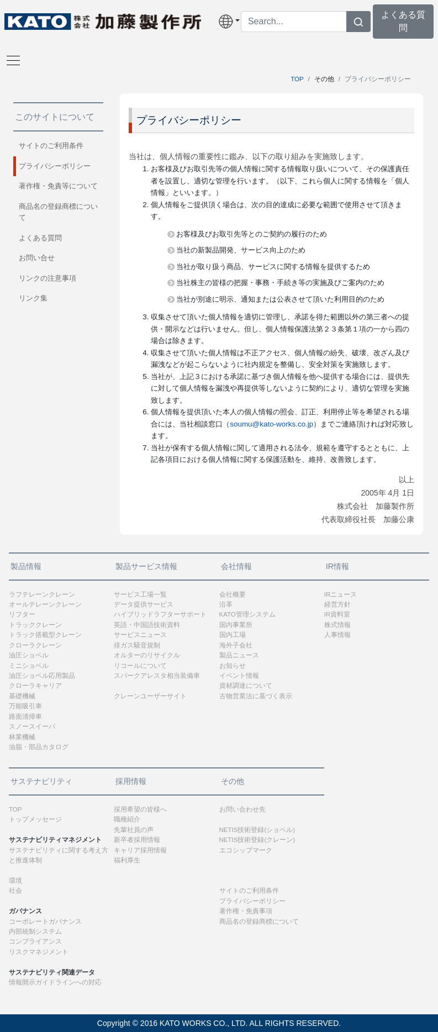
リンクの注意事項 (47, 278)
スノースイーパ (32, 726)
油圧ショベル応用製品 (42, 675)
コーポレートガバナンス (45, 921)
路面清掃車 (25, 716)
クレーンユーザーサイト (150, 696)
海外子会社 (235, 645)
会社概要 (232, 594)
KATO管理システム (247, 614)
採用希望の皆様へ (140, 809)
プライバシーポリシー (55, 166)
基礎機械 (22, 696)
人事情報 (337, 634)
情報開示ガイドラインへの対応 (55, 982)
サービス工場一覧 (140, 594)
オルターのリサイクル (147, 655)
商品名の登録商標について (58, 212)
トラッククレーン (35, 625)
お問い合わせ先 (242, 809)
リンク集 (33, 298)
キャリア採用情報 (140, 850)
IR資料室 (337, 614)
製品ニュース (239, 655)
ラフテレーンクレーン (42, 594)
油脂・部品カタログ (38, 747)
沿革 (226, 604)
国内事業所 (235, 625)
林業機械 (22, 737)
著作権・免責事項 (245, 911)
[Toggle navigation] (10, 59)
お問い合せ (37, 258)
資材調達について (245, 685)
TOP (297, 79)
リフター (22, 614)
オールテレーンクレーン (45, 604)
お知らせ (232, 665)
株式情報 (337, 625)
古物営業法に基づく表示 (255, 696)
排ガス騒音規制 (137, 645)
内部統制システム (35, 931)
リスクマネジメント (38, 952)
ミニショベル (29, 665)
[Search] (294, 21)
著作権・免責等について (58, 186)
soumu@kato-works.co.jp (271, 424)
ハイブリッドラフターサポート (160, 614)
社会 (15, 890)
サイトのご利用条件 (51, 145)
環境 (15, 880)
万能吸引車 (25, 706)
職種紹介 (127, 819)
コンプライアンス (35, 941)
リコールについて (140, 665)
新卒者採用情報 (137, 839)
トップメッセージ (35, 819)
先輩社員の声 (134, 829)
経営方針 (337, 604)
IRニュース (340, 594)
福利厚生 (127, 860)
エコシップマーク (245, 850)
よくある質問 (40, 238)
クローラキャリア (35, 685)
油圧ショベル (29, 655)
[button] (227, 21)
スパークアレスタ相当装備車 (157, 675)
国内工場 (232, 634)
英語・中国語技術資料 (147, 625)
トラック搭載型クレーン (45, 634)
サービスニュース (140, 634)
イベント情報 (239, 675)
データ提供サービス (143, 604)
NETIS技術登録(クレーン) (257, 839)
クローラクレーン (35, 645)
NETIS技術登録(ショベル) (257, 829)
